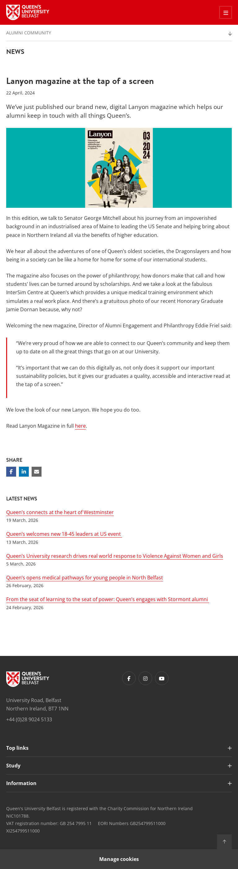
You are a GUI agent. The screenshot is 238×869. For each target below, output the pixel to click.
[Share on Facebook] (11, 472)
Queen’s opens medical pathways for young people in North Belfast (84, 577)
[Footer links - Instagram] (145, 678)
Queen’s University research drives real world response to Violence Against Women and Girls (114, 555)
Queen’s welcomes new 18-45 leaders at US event (64, 534)
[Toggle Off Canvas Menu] (225, 12)
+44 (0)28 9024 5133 (29, 719)
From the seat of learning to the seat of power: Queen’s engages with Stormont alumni (107, 599)
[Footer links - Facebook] (129, 678)
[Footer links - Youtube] (162, 678)
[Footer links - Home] (27, 679)
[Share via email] (37, 472)
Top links (17, 748)
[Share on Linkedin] (24, 472)
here (80, 425)
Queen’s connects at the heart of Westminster (60, 512)
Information (21, 783)
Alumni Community (28, 33)
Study (13, 765)
